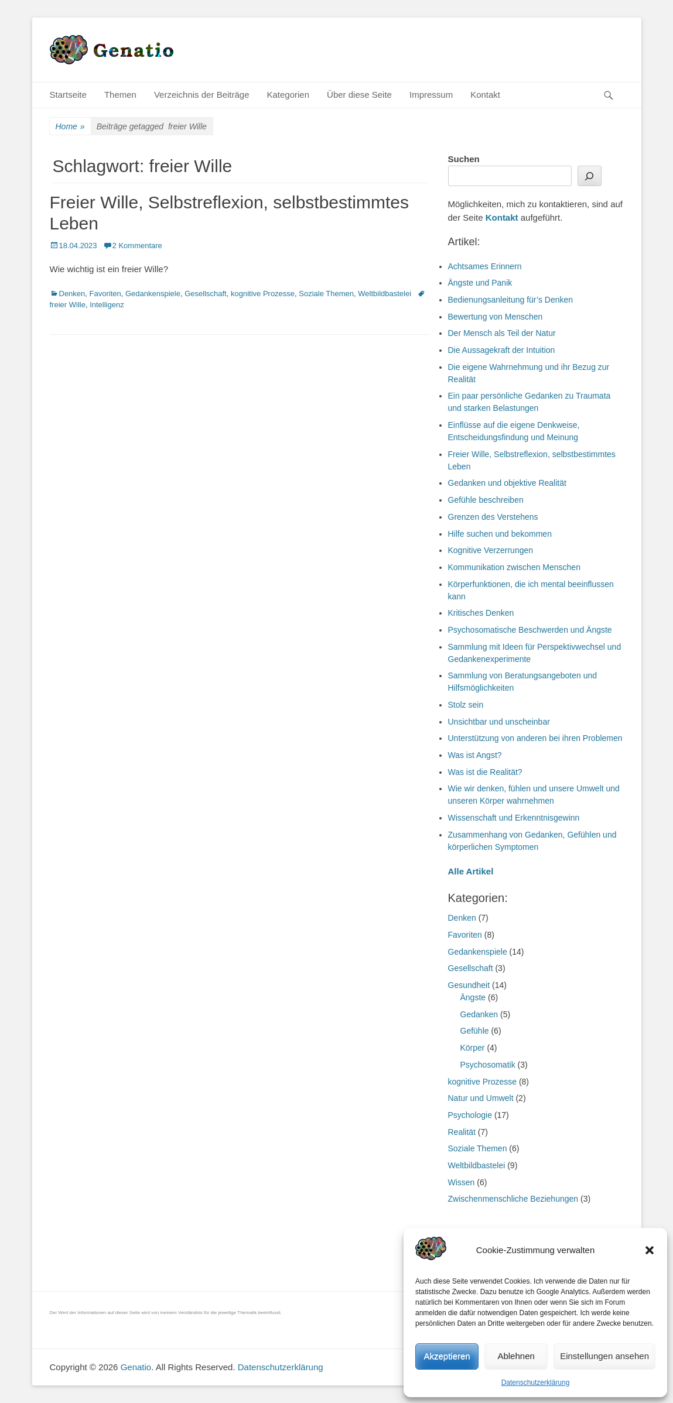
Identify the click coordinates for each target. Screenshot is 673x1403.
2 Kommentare (137, 245)
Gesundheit (469, 985)
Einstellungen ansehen (604, 1356)
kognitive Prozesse (263, 293)
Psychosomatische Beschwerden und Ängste (530, 629)
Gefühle (474, 1030)
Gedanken (479, 1014)
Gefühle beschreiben (486, 500)
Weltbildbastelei (384, 293)
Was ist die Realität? (485, 772)
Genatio (136, 1367)
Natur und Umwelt (481, 1098)
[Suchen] (590, 176)
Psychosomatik (487, 1064)
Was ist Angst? (475, 755)
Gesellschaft (206, 293)
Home (70, 127)
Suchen (464, 159)
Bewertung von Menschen (495, 316)
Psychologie (470, 1115)
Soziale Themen (326, 293)
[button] (649, 1250)
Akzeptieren (446, 1356)
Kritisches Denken (481, 613)
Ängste (473, 997)
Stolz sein (466, 704)
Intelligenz (107, 304)
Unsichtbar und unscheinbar (499, 721)
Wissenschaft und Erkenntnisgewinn (514, 817)
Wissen (461, 1182)
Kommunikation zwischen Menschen (514, 567)
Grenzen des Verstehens (493, 517)
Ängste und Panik (480, 282)
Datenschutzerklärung (535, 1382)
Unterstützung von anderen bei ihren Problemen (535, 738)
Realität (462, 1132)
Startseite (68, 95)
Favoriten (105, 293)
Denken (72, 293)
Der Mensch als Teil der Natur (502, 333)
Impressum (431, 95)
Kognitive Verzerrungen (491, 550)
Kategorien (288, 95)
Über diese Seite (359, 95)
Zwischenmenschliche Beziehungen (513, 1198)
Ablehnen (515, 1356)
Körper (472, 1047)
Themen (120, 95)
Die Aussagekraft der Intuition (501, 350)
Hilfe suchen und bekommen (500, 533)
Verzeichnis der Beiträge (202, 95)
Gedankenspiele (152, 293)
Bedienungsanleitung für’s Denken (510, 299)
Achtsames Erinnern (485, 266)
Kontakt (485, 95)
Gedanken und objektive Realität (507, 483)
